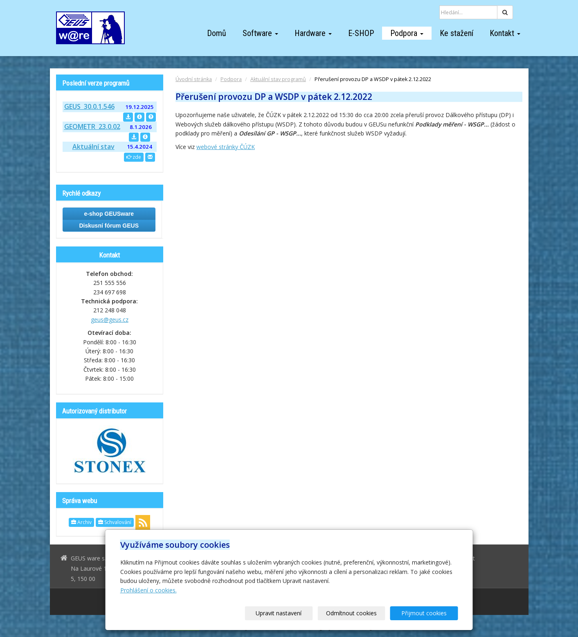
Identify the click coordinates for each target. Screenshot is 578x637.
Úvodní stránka (193, 79)
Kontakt (505, 33)
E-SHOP (361, 33)
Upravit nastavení (292, 613)
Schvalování (114, 522)
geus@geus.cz (109, 319)
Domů (216, 33)
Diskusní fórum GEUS (109, 225)
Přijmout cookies (427, 613)
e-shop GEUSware (109, 213)
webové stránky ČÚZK (225, 147)
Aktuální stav (93, 146)
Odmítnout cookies (359, 613)
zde (133, 157)
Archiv (81, 522)
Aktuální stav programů (278, 79)
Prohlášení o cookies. (148, 590)
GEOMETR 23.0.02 (92, 126)
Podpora (406, 33)
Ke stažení (456, 33)
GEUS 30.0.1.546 (89, 106)
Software (260, 33)
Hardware (313, 33)
